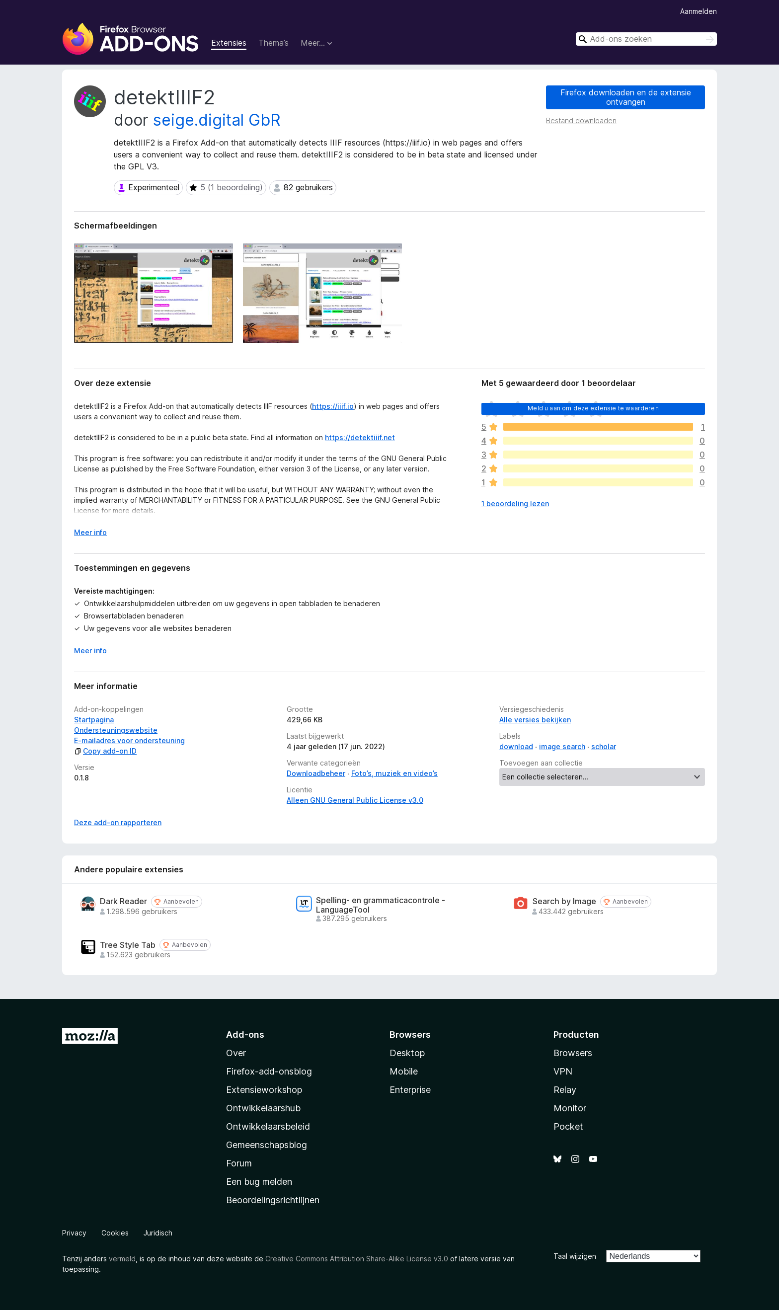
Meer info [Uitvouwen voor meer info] (90, 532)
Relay (564, 1089)
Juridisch (158, 1233)
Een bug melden (259, 1181)
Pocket (568, 1126)
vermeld (122, 1258)
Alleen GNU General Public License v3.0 (355, 800)
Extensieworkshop (264, 1089)
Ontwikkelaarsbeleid (268, 1126)
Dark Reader (123, 901)
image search (562, 746)
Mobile (404, 1071)
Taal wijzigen (574, 1256)
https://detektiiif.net (360, 437)
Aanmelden (698, 11)
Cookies (115, 1233)
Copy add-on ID (105, 751)
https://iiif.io (333, 406)
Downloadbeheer (316, 773)
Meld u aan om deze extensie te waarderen (593, 408)
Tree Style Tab (128, 945)
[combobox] (646, 39)
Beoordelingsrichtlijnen (272, 1200)
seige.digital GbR (217, 120)
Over (236, 1053)
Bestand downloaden (581, 120)
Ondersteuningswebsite (115, 730)
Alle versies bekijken (535, 719)
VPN (562, 1071)
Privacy (74, 1233)
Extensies (228, 43)
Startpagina (94, 719)
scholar (603, 746)
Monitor (569, 1108)
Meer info (90, 650)
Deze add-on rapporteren (117, 822)
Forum (239, 1163)
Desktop (407, 1053)
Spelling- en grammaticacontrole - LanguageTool (380, 905)
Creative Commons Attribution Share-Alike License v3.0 (356, 1258)
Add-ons (245, 1034)
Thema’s (273, 43)
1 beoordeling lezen (515, 503)
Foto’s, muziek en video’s (394, 773)
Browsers (572, 1053)
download (516, 746)
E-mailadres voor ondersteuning (129, 740)
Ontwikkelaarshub (263, 1108)
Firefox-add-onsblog (269, 1071)
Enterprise (410, 1089)
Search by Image (564, 901)
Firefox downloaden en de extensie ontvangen (625, 97)
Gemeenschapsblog (266, 1145)
